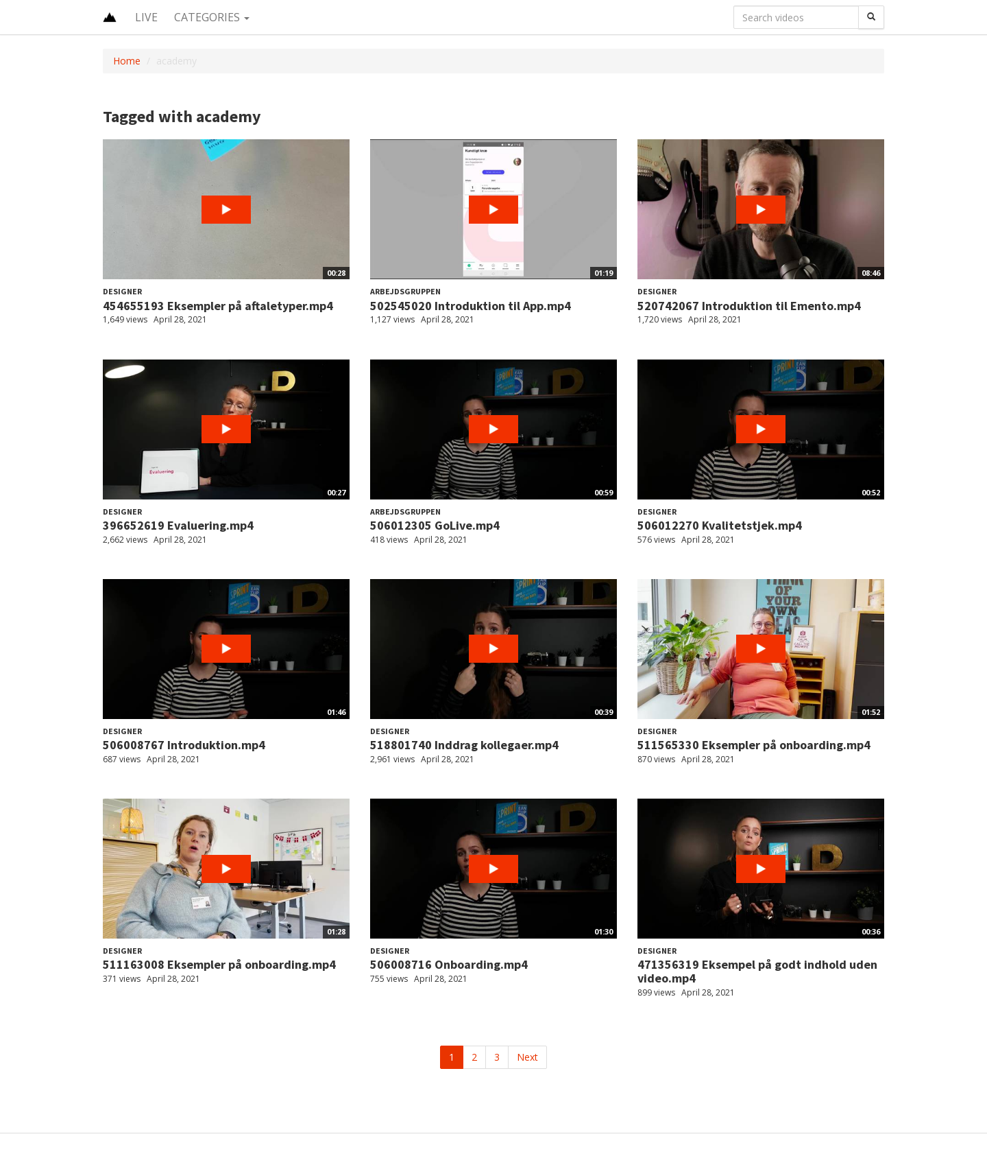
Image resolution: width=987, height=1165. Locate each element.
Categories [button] (211, 17)
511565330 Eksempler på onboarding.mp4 (753, 745)
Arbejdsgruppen (405, 291)
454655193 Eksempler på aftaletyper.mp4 (218, 306)
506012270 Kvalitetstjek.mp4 (719, 525)
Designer (122, 291)
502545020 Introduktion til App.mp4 (470, 306)
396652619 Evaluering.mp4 (178, 525)
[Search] (871, 17)
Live (146, 17)
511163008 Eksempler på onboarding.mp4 (219, 964)
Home (127, 60)
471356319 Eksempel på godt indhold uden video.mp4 (757, 971)
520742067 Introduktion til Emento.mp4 (749, 306)
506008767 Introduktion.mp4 (184, 745)
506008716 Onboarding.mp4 (449, 964)
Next (527, 1056)
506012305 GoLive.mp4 (435, 525)
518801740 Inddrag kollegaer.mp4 (464, 745)
